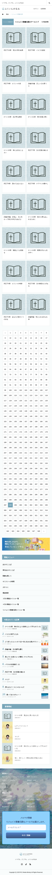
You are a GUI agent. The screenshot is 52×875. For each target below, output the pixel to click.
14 (31, 338)
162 (5, 427)
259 (41, 479)
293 (31, 500)
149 (31, 416)
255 (20, 479)
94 (26, 385)
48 (20, 359)
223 (41, 458)
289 (10, 500)
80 (46, 374)
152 (46, 416)
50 (31, 359)
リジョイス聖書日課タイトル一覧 (14, 610)
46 (10, 359)
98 (46, 385)
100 (10, 390)
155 (15, 421)
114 (36, 395)
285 (36, 494)
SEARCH (49, 2)
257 (31, 479)
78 (36, 374)
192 (20, 442)
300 (20, 505)
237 (20, 468)
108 (5, 395)
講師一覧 (4, 784)
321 (36, 515)
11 (15, 338)
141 (36, 411)
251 (46, 474)
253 (10, 479)
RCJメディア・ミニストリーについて (12, 777)
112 (26, 395)
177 (36, 432)
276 (36, 489)
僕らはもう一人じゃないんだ (14, 687)
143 (46, 411)
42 (36, 354)
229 (26, 463)
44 (46, 354)
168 (36, 427)
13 (26, 338)
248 (31, 474)
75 (20, 374)
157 (26, 421)
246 (20, 474)
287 (46, 494)
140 (31, 411)
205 (41, 447)
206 (46, 447)
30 (20, 348)
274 (26, 489)
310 (26, 510)
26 (46, 343)
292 (26, 500)
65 (15, 369)
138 (20, 411)
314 (46, 510)
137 (15, 411)
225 (5, 463)
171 (5, 432)
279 (5, 494)
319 (26, 515)
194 (31, 442)
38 (15, 354)
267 (36, 484)
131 (31, 406)
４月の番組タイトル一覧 (11, 604)
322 (41, 515)
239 (31, 468)
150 (36, 416)
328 (26, 521)
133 (41, 406)
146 (15, 416)
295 (41, 500)
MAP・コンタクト (32, 777)
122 (31, 400)
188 (46, 437)
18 (5, 343)
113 (31, 395)
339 (36, 526)
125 (46, 400)
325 (10, 521)
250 (41, 474)
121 (26, 400)
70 (41, 369)
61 (41, 364)
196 (41, 442)
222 (36, 458)
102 (20, 390)
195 (36, 442)
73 (10, 374)
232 (41, 463)
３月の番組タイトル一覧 (11, 598)
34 (41, 348)
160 (41, 421)
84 (20, 380)
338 (31, 526)
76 (26, 374)
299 (15, 505)
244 (10, 474)
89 (46, 380)
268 (41, 484)
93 (20, 385)
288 (5, 500)
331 (41, 521)
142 (41, 411)
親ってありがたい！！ (14, 695)
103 (26, 390)
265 (26, 484)
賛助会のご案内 (31, 780)
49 (26, 359)
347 (33, 531)
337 (26, 526)
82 (10, 380)
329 (31, 521)
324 (5, 521)
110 (15, 395)
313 (41, 510)
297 (5, 505)
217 (10, 458)
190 (10, 442)
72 (5, 374)
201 (20, 447)
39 (20, 354)
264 (20, 484)
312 (36, 510)
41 (31, 354)
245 (15, 474)
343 (13, 531)
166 (26, 427)
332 (46, 521)
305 (46, 505)
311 (31, 510)
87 (36, 380)
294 (36, 500)
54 (5, 364)
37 (10, 354)
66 (20, 369)
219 (20, 458)
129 (20, 406)
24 (36, 343)
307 (10, 510)
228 (20, 463)
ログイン (36, 8)
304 (41, 505)
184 (26, 437)
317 (15, 515)
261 (5, 484)
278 (46, 489)
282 (20, 494)
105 (36, 390)
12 (20, 338)
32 (31, 348)
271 (10, 489)
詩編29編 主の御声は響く (14, 649)
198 (5, 447)
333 (5, 526)
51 (36, 359)
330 (36, 521)
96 (36, 385)
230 (31, 463)
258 (36, 479)
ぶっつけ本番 (10, 666)
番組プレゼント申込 (32, 784)
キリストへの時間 (8, 581)
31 (26, 348)
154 (10, 421)
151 (41, 416)
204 (36, 447)
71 (46, 369)
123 (36, 400)
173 (15, 432)
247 (26, 474)
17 (46, 338)
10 (10, 338)
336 (20, 526)
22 (26, 343)
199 (10, 447)
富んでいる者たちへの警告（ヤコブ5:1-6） (19, 657)
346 (28, 531)
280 (10, 494)
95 (31, 385)
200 (15, 447)
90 (5, 385)
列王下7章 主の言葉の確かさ (15, 672)
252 (5, 479)
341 (46, 526)
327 (20, 521)
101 (15, 390)
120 (20, 400)
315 (5, 515)
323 (46, 515)
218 (15, 458)
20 (15, 343)
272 (15, 489)
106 (41, 390)
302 (31, 505)
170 (46, 427)
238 (26, 468)
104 (31, 390)
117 (5, 400)
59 (31, 364)
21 (20, 343)
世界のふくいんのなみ (8, 780)
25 (41, 343)
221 (31, 458)
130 (26, 406)
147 (20, 416)
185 (31, 437)
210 (20, 453)
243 (5, 474)
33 (36, 348)
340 (41, 526)
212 (31, 453)
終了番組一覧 (6, 799)
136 (10, 411)
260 (46, 479)
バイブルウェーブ (11, 696)
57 (20, 364)
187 (41, 437)
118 (10, 400)
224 (46, 458)
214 (41, 453)
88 (41, 380)
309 (20, 510)
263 (15, 484)
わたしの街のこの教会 (33, 799)
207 (5, 453)
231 (36, 463)
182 (15, 437)
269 (46, 484)
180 (5, 437)
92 (15, 385)
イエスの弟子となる (11, 634)
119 (15, 400)
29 (15, 348)
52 (41, 359)
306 (5, 510)
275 (31, 489)
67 (26, 369)
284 (31, 494)
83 (15, 380)
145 (10, 416)
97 (41, 385)
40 (26, 354)
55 (10, 364)
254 (15, 479)
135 (5, 411)
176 (31, 432)
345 (23, 531)
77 (31, 374)
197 (46, 442)
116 (46, 395)
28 (10, 348)
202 (26, 447)
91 (10, 385)
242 (46, 468)
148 (26, 416)
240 (36, 468)
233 (46, 463)
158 (31, 421)
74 (15, 374)
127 (10, 406)
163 (10, 427)
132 (36, 406)
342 (8, 531)
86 (31, 380)
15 (36, 338)
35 (46, 348)
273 (20, 489)
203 (31, 447)
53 (46, 359)
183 (20, 437)
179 (46, 432)
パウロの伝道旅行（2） (13, 664)
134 (46, 406)
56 (15, 364)
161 (46, 421)
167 (31, 427)
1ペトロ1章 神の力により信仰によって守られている (23, 626)
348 (38, 531)
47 (15, 359)
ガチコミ (6, 587)
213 (36, 453)
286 (41, 494)
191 (15, 442)
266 (31, 484)
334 (10, 526)
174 (20, 432)
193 (26, 442)
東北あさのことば (8, 570)
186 (36, 437)
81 (5, 380)
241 (41, 468)
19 (10, 343)
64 (10, 369)
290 (15, 500)
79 (41, 374)
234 (5, 468)
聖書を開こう (7, 576)
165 (20, 427)
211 (26, 453)
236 (15, 468)
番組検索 (6, 593)
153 (5, 421)
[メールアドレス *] (26, 827)
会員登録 (43, 8)
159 (36, 421)
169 (41, 427)
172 (10, 432)
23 (31, 343)
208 (10, 453)
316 (10, 515)
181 (10, 437)
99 (5, 390)
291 (20, 500)
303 (36, 505)
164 (15, 427)
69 (36, 369)
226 (10, 463)
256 (26, 479)
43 (41, 354)
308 (15, 510)
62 (46, 364)
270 (5, 489)
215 (46, 453)
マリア (7, 679)
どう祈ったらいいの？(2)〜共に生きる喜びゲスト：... (23, 642)
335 (15, 526)
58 (26, 364)
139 (26, 411)
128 (15, 406)
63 (5, 369)
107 (46, 390)
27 (5, 348)
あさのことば (7, 564)
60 (36, 364)
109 (10, 395)
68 (31, 369)
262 (10, 484)
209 (15, 453)
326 (15, 521)
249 (36, 474)
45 (5, 359)
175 (26, 432)
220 (26, 458)
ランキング (5, 787)
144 (5, 416)
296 (46, 500)
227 (15, 463)
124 (41, 400)
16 (41, 338)
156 (20, 421)
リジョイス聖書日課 (12, 628)
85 (26, 380)
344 (18, 531)
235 (10, 468)
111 (20, 395)
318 (20, 515)
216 (5, 458)
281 (15, 494)
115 (41, 395)
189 (5, 442)
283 (26, 494)
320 (31, 515)
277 (41, 489)
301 (26, 505)
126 (5, 406)
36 (5, 354)
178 (41, 432)
